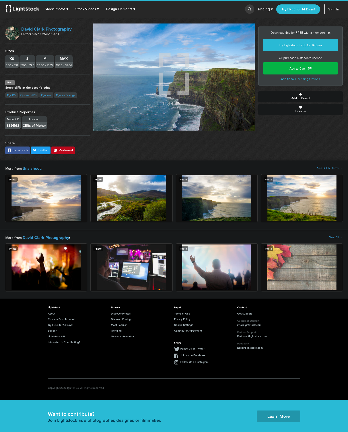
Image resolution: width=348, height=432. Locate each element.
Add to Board (300, 96)
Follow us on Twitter (192, 347)
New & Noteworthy (122, 335)
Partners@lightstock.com (252, 335)
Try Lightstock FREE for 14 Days (300, 45)
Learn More (278, 415)
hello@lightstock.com (250, 346)
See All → (336, 236)
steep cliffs (28, 95)
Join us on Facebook (192, 354)
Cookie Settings (183, 323)
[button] (57, 9)
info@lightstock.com (249, 323)
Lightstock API (56, 335)
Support (52, 329)
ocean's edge (65, 95)
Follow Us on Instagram (194, 360)
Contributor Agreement (188, 329)
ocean (46, 95)
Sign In (333, 9)
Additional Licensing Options (300, 79)
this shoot (30, 167)
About (51, 312)
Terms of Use (182, 312)
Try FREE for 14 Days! (298, 9)
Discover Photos (121, 312)
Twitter (41, 150)
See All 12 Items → (330, 168)
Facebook (17, 150)
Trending (116, 329)
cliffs (11, 95)
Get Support (244, 312)
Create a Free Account (61, 318)
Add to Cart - (301, 68)
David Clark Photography (46, 29)
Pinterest (63, 150)
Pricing (265, 9)
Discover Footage (121, 318)
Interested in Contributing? (64, 341)
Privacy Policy (182, 318)
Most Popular (119, 323)
